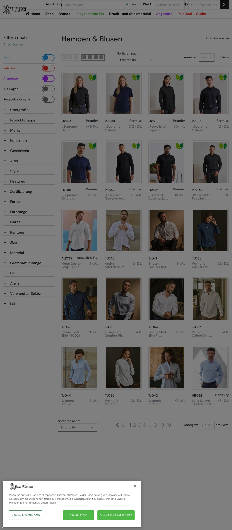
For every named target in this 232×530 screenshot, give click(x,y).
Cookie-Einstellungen (26, 515)
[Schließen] (135, 486)
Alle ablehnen (78, 515)
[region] (71, 504)
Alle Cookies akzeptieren (116, 515)
